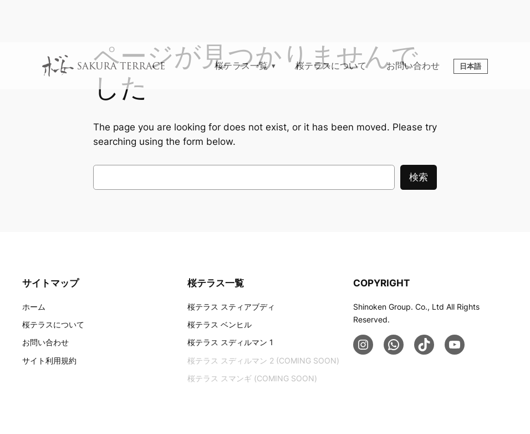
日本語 (471, 66)
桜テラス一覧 (241, 65)
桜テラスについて (330, 65)
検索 (418, 177)
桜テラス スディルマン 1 (230, 342)
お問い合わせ (413, 65)
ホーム (33, 306)
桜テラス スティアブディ (231, 306)
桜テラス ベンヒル (219, 324)
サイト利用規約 (49, 360)
